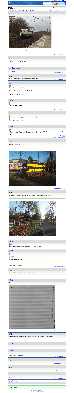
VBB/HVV (11, 366)
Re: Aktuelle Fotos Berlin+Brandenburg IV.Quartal (14, 68)
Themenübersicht (15, 10)
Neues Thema (20, 10)
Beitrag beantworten (57, 54)
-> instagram (63, 136)
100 (29, 10)
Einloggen (57, 0)
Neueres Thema (11, 382)
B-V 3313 (11, 99)
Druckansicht (37, 383)
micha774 (11, 343)
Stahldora (14, 8)
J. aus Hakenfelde (12, 350)
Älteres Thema (16, 382)
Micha (10, 125)
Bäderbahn (11, 191)
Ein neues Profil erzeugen (63, 0)
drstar (10, 373)
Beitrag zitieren (63, 54)
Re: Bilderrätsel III (11, 100)
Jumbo (11, 75)
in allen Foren (32, 10)
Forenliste (10, 10)
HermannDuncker (12, 67)
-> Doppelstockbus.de (62, 135)
